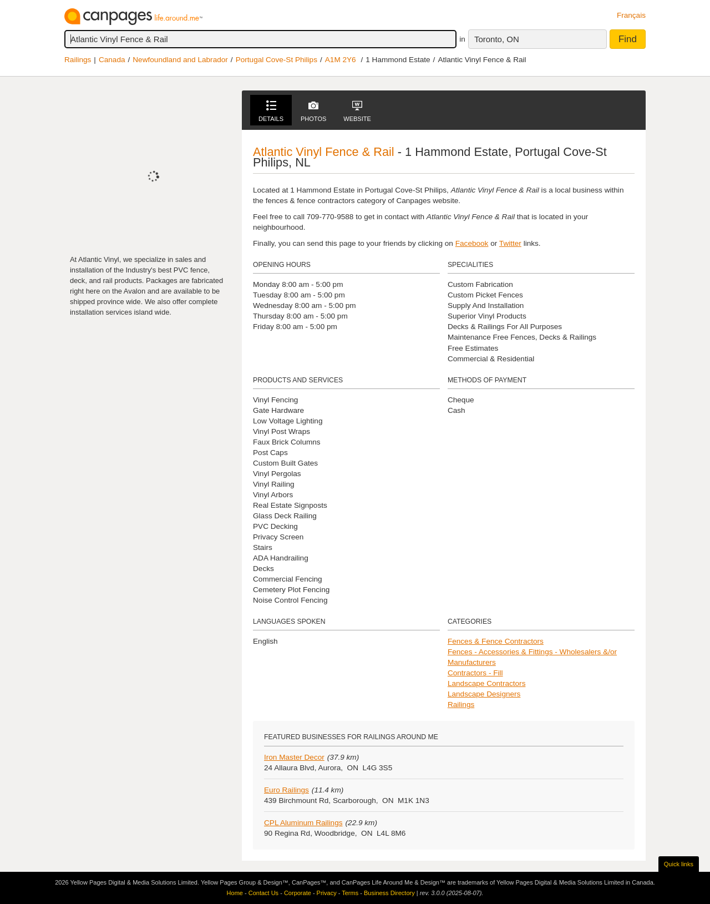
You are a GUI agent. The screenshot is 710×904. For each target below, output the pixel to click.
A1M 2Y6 (340, 59)
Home (235, 893)
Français (631, 15)
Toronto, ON (496, 39)
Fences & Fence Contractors (496, 641)
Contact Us (263, 893)
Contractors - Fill (475, 673)
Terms (350, 893)
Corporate (297, 893)
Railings (77, 59)
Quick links (678, 864)
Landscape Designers (484, 694)
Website (357, 111)
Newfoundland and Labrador (180, 59)
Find (627, 39)
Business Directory (389, 893)
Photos (313, 111)
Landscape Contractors (487, 683)
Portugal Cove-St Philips (276, 59)
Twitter (510, 243)
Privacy (327, 893)
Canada (112, 59)
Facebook (472, 243)
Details (270, 111)
